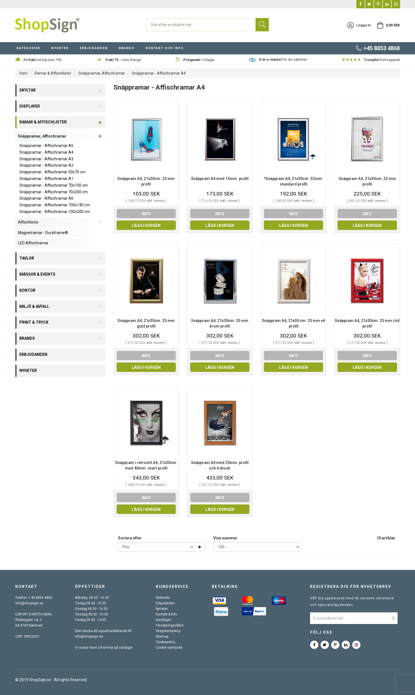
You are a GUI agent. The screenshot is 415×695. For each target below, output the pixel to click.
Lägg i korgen (146, 225)
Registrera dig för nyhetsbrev (350, 586)
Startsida (163, 598)
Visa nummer (225, 538)
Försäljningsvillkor (170, 625)
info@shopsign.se (29, 603)
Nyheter (60, 48)
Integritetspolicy (168, 631)
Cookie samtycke (169, 648)
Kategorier (28, 48)
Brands (127, 48)
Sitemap (162, 636)
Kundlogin (163, 620)
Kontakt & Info (166, 614)
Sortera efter (130, 538)
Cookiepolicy (165, 642)
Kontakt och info (165, 48)
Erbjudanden (94, 48)
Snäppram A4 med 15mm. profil (220, 178)
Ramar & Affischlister (53, 73)
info (146, 214)
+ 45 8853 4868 (40, 598)
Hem (23, 73)
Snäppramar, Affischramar (101, 73)
